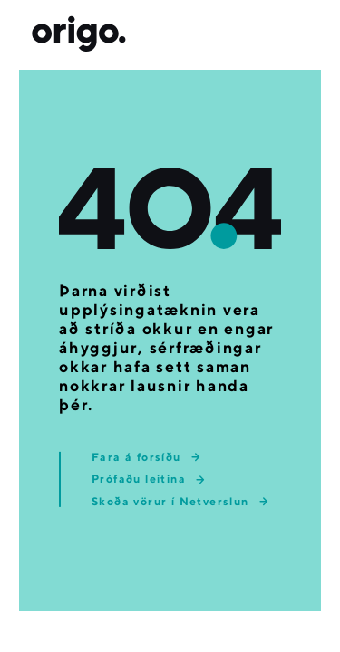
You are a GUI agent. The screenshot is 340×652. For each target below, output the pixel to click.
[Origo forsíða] (79, 34)
